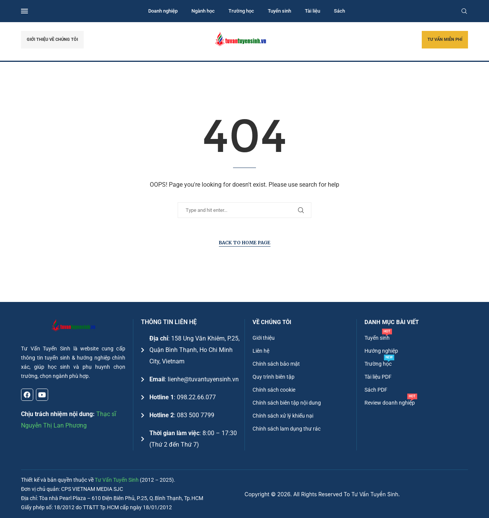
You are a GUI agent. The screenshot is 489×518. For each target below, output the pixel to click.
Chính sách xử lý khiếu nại (283, 415)
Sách (339, 11)
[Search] (464, 11)
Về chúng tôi (272, 322)
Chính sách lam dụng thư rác (287, 428)
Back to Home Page (244, 242)
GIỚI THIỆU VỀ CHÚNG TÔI (52, 39)
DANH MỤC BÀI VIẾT (391, 322)
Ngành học (203, 11)
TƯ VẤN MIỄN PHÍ (444, 39)
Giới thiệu (264, 337)
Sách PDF (375, 389)
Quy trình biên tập (274, 376)
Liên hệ (261, 350)
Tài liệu (312, 11)
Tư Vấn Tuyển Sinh (117, 480)
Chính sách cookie (274, 389)
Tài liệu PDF (378, 376)
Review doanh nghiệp (389, 402)
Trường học (241, 11)
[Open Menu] (24, 11)
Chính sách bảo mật (276, 363)
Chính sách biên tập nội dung (287, 402)
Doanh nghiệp (163, 11)
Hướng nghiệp (381, 350)
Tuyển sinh (279, 11)
